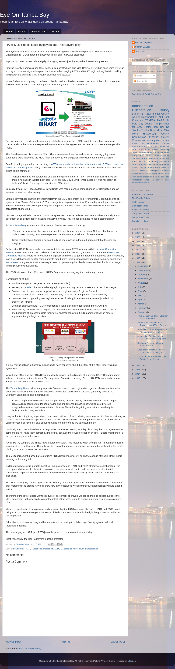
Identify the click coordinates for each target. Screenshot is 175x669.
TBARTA (150, 120)
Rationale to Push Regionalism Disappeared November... (152, 330)
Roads (166, 146)
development (163, 152)
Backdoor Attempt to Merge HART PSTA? (150, 344)
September (143, 278)
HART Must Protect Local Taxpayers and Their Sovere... (152, 323)
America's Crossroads (142, 194)
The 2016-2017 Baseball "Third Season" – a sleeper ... (152, 357)
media (144, 164)
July (140, 287)
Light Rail (158, 126)
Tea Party (165, 177)
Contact (55, 31)
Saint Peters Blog (140, 209)
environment (136, 183)
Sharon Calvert (142, 47)
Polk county (137, 177)
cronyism (151, 152)
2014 (138, 374)
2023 (138, 237)
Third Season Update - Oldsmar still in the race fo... (152, 317)
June (140, 291)
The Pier (136, 164)
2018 (138, 258)
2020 (138, 249)
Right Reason (138, 202)
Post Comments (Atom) (30, 648)
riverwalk (145, 183)
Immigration (137, 180)
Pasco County (139, 167)
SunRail (156, 177)
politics (157, 140)
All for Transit (163, 174)
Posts (138, 76)
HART (27, 549)
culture (145, 174)
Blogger (131, 661)
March (141, 304)
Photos (22, 31)
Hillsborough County (150, 110)
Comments (140, 81)
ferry (134, 149)
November (143, 270)
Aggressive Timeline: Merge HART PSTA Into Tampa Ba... (152, 337)
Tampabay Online (140, 213)
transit (135, 113)
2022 (138, 241)
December (143, 266)
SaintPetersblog (17, 225)
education (153, 174)
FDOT (147, 146)
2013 (138, 378)
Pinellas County (160, 113)
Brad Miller (18, 549)
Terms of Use (38, 31)
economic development (150, 171)
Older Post (118, 641)
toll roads (165, 180)
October (142, 274)
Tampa (158, 123)
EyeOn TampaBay (144, 42)
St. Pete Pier (156, 146)
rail (149, 113)
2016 (138, 365)
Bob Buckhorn (151, 158)
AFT (160, 117)
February (142, 308)
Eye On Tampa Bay (24, 14)
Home (9, 31)
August (141, 283)
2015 (138, 369)
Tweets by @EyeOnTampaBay (146, 94)
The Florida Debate (141, 198)
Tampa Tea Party (152, 180)
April (140, 299)
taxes (140, 161)
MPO (159, 155)
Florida (142, 152)
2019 (138, 254)
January (142, 312)
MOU (53, 549)
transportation (91, 549)
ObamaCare (152, 167)
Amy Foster (144, 126)
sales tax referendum (74, 549)
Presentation (13, 262)
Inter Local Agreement (158, 164)
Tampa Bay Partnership (144, 155)
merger (46, 549)
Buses (150, 140)
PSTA (60, 549)
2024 (138, 233)
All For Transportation (144, 117)
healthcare (164, 161)
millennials (147, 177)
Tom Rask (140, 51)
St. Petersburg (151, 161)
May (140, 295)
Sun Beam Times (140, 206)
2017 (138, 262)
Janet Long (36, 549)
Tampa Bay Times (19, 388)
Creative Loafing (140, 221)
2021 (138, 245)
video (29, 287)
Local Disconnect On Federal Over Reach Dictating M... (151, 351)
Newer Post (13, 641)
